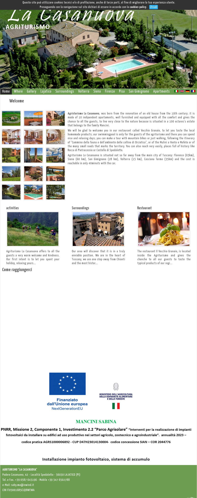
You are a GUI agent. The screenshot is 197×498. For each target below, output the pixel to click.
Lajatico (46, 91)
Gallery (31, 91)
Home (6, 91)
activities (12, 208)
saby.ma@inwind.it (22, 485)
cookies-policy (138, 7)
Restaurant (144, 208)
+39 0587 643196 (26, 479)
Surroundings (64, 91)
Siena (97, 91)
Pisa (122, 91)
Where (18, 91)
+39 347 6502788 (59, 479)
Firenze (110, 91)
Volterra (83, 91)
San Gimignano (139, 91)
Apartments (161, 91)
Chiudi (153, 7)
